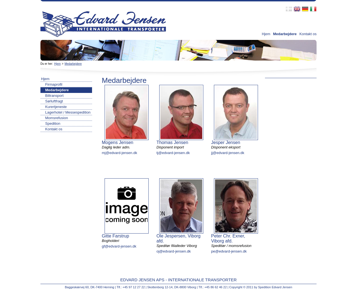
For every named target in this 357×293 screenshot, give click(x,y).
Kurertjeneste (56, 107)
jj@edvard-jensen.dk (227, 153)
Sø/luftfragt (54, 101)
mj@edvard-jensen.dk (119, 153)
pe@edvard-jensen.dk (229, 251)
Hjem (266, 34)
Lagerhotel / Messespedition (68, 112)
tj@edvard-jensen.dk (173, 153)
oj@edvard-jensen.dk (173, 251)
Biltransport (54, 95)
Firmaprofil (53, 84)
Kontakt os (308, 34)
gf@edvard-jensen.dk (119, 246)
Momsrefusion (56, 118)
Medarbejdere (285, 34)
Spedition (52, 123)
